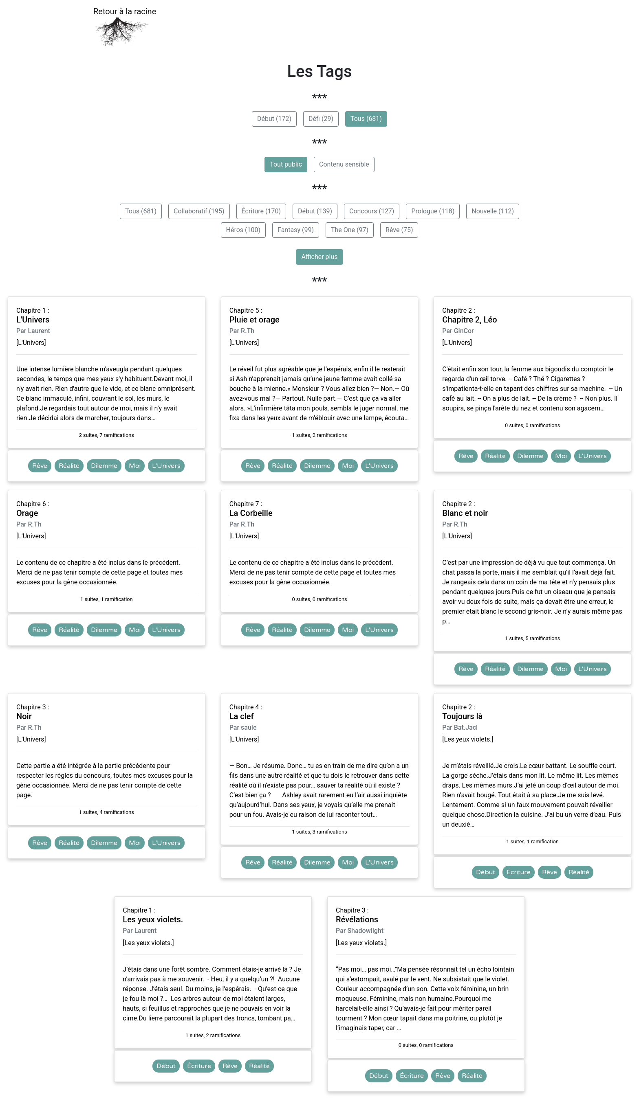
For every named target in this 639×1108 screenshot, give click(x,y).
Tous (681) (366, 119)
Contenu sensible (344, 164)
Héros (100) (243, 230)
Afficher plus (319, 257)
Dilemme (104, 466)
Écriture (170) (261, 211)
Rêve (39, 466)
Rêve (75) (399, 230)
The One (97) (349, 230)
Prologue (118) (432, 211)
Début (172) (274, 119)
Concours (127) (371, 211)
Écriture (519, 872)
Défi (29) (320, 119)
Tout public (286, 164)
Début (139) (315, 211)
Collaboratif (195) (199, 211)
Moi (135, 466)
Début (485, 872)
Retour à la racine (124, 27)
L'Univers (166, 466)
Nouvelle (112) (493, 211)
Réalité (69, 466)
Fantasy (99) (296, 230)
